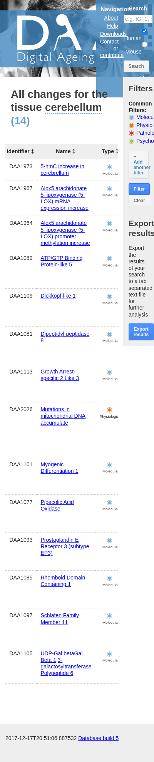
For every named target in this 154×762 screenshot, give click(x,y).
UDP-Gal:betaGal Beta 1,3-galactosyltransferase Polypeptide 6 (65, 663)
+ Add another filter (141, 165)
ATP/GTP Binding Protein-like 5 (61, 261)
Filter (139, 189)
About (111, 18)
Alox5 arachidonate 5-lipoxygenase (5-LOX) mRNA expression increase (64, 198)
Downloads (113, 34)
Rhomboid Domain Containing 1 (62, 580)
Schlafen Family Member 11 (59, 618)
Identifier (18, 151)
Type (108, 151)
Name (63, 151)
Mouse (136, 48)
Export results (141, 332)
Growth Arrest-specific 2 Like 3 (59, 374)
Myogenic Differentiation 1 (59, 467)
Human (135, 34)
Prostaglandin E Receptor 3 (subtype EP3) (64, 546)
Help (112, 26)
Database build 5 (98, 738)
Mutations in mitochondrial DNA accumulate (62, 415)
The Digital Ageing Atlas (77, 38)
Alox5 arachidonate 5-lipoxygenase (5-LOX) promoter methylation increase (65, 233)
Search (136, 66)
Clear (139, 200)
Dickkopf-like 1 (57, 296)
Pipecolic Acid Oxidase (57, 505)
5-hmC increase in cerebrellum (62, 169)
